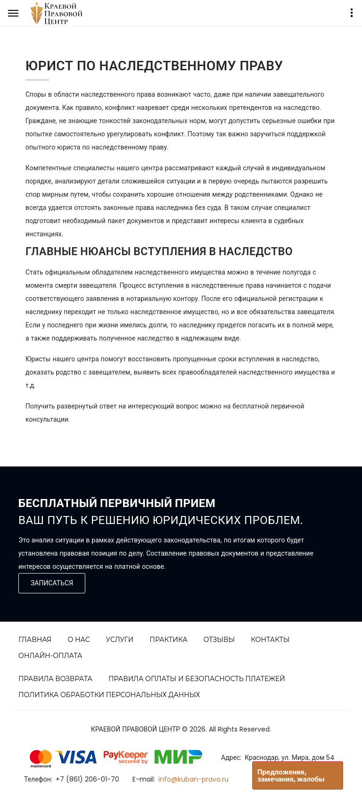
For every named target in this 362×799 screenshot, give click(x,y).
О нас (78, 639)
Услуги (120, 639)
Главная (34, 639)
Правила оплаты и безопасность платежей (196, 678)
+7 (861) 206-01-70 (87, 779)
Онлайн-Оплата (50, 655)
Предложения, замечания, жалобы (291, 775)
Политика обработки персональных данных (109, 695)
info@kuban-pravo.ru (193, 779)
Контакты (270, 639)
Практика (168, 639)
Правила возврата (55, 678)
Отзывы (219, 639)
